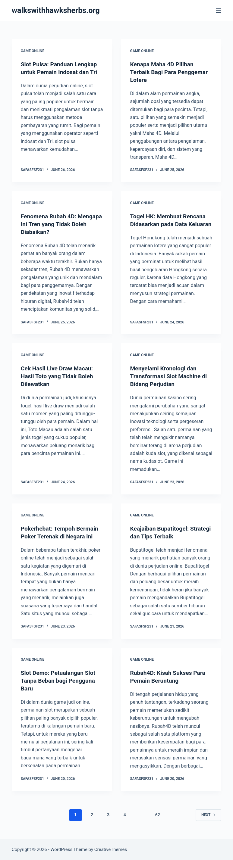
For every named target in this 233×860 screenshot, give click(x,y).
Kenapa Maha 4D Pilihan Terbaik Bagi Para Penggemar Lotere (170, 72)
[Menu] (218, 10)
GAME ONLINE (32, 51)
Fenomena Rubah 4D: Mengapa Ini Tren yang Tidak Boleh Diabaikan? (60, 224)
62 (157, 814)
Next (208, 814)
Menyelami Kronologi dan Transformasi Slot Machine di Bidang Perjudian (170, 376)
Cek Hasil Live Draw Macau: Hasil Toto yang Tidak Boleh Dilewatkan (58, 376)
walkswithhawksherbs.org (56, 10)
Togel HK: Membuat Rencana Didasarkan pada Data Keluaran (169, 224)
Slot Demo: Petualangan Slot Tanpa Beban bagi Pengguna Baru (59, 680)
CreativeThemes (110, 849)
